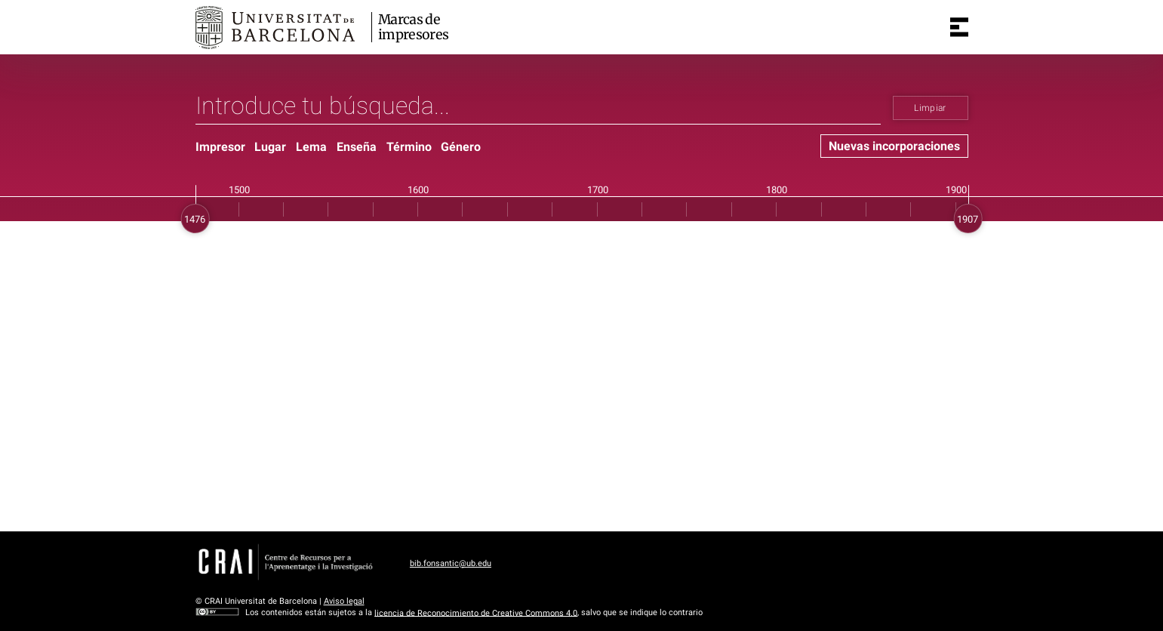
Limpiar (930, 108)
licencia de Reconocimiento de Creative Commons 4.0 (475, 612)
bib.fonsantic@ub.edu (450, 563)
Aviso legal (344, 601)
